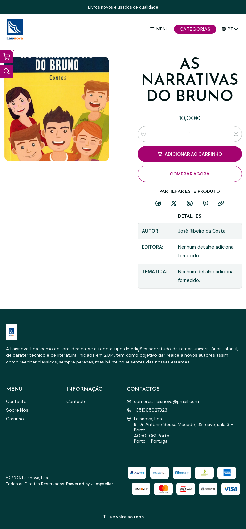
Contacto (16, 401)
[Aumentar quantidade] (236, 134)
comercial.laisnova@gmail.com (163, 401)
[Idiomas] (230, 29)
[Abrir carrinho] (6, 56)
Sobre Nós (17, 410)
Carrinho (15, 419)
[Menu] (159, 29)
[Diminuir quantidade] (143, 134)
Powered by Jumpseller (89, 484)
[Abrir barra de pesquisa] (6, 71)
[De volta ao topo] (123, 517)
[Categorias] (195, 29)
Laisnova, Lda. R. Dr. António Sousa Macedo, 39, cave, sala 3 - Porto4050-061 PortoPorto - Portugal (180, 430)
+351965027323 (147, 410)
